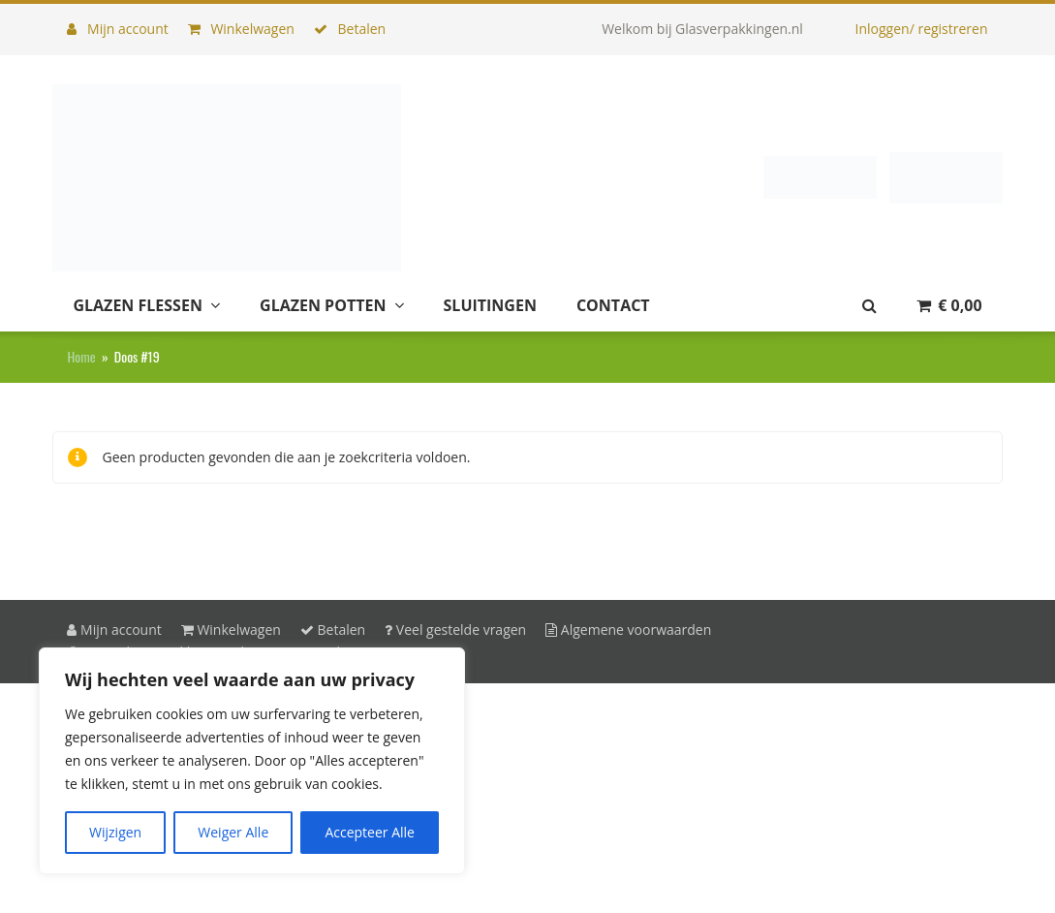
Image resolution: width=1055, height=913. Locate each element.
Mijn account (117, 28)
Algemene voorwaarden (628, 629)
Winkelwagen (241, 28)
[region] (252, 760)
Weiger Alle (233, 832)
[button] (949, 306)
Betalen (350, 28)
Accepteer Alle (370, 832)
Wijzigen (115, 832)
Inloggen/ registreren (921, 28)
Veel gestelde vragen (455, 629)
